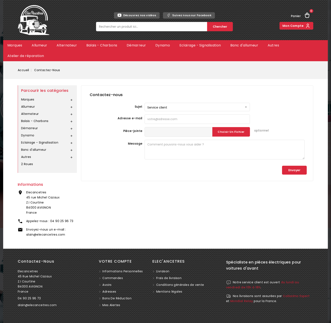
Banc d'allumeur (244, 45)
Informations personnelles (122, 271)
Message (135, 143)
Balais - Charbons (101, 45)
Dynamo (162, 45)
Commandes (112, 278)
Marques (14, 45)
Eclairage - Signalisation (200, 45)
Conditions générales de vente (180, 285)
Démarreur (136, 45)
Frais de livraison (169, 278)
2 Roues (27, 164)
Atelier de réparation (25, 55)
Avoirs (107, 285)
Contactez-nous (36, 261)
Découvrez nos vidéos (136, 15)
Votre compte (115, 261)
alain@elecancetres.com (45, 234)
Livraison (163, 271)
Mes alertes (111, 305)
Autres (273, 45)
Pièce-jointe (132, 131)
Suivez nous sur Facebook (189, 15)
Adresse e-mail (130, 118)
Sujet (138, 106)
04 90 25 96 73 (61, 221)
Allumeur (39, 45)
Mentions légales (169, 291)
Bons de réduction (117, 298)
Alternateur (67, 45)
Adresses (109, 291)
